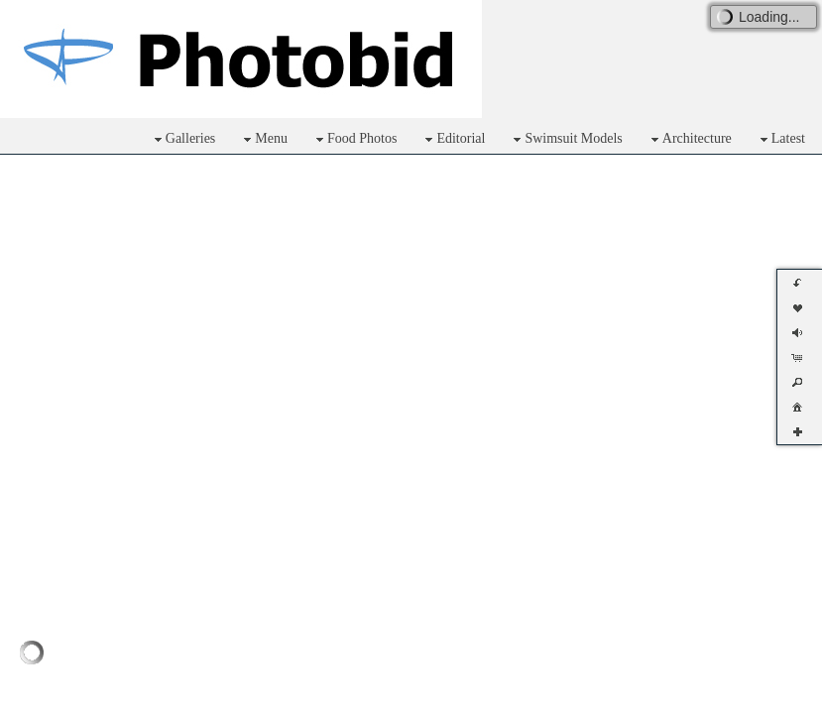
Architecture (689, 139)
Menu (263, 139)
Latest (780, 139)
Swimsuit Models (565, 139)
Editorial (452, 139)
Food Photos (354, 139)
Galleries (183, 139)
